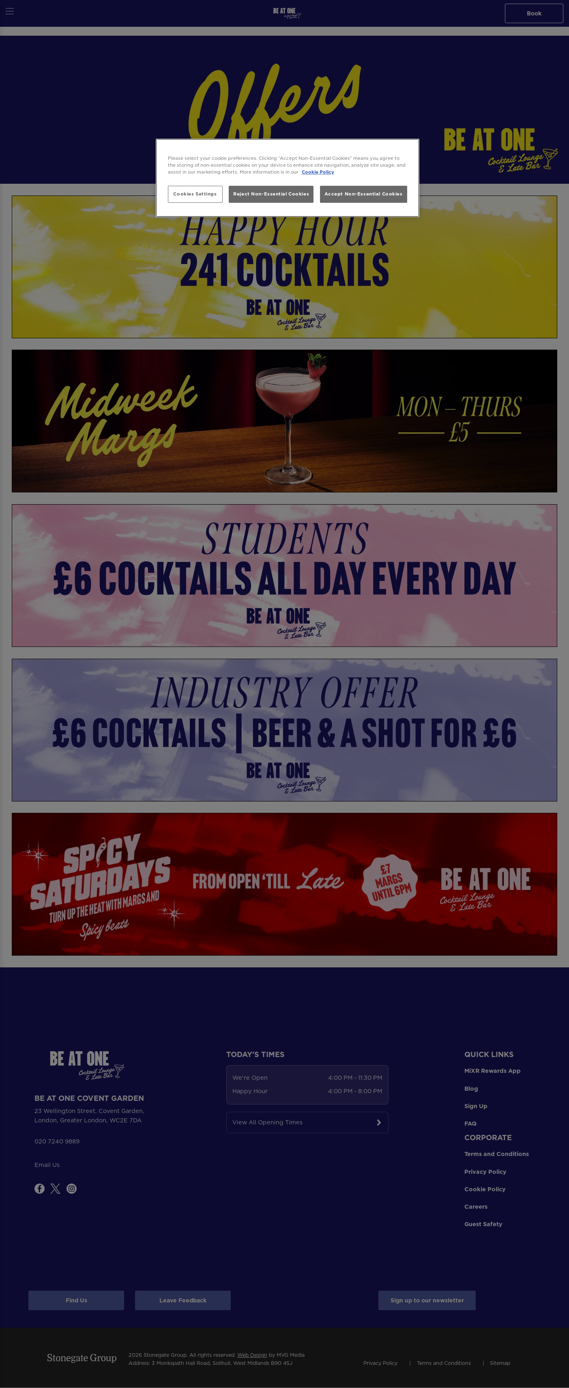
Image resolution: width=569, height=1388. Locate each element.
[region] (287, 178)
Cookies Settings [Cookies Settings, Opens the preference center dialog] (195, 194)
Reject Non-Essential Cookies (271, 194)
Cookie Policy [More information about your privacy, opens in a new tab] (318, 172)
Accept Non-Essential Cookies (363, 194)
